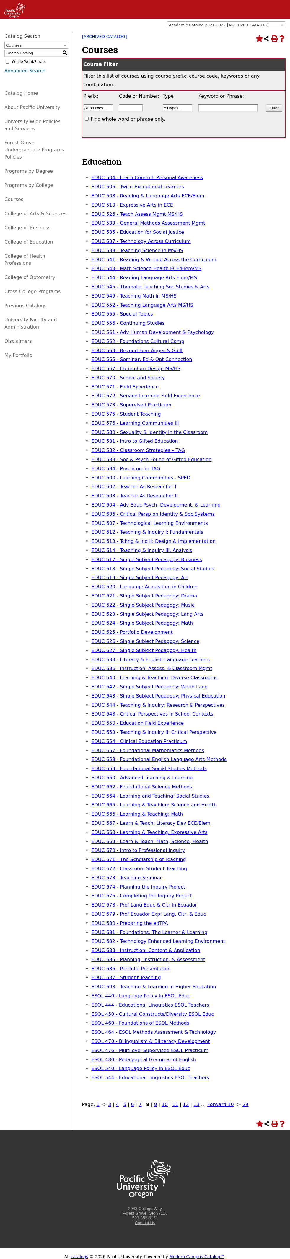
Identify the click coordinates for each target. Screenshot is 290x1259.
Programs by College (28, 185)
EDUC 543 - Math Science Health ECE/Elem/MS (146, 268)
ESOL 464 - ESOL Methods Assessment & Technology (153, 1032)
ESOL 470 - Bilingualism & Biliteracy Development (150, 1041)
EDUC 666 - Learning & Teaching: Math (137, 814)
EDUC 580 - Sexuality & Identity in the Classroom (149, 432)
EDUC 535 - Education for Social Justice (137, 232)
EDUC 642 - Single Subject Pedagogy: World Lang (149, 687)
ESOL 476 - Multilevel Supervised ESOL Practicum (149, 1050)
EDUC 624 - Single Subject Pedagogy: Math (142, 623)
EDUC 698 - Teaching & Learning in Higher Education (153, 986)
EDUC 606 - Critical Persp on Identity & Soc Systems (153, 514)
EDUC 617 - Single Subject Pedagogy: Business (146, 559)
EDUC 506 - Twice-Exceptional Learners (137, 187)
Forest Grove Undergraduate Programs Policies (34, 150)
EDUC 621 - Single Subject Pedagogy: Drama (144, 596)
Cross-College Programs (32, 291)
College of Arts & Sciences (35, 213)
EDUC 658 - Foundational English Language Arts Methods (159, 759)
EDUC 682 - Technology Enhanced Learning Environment (158, 941)
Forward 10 (220, 1104)
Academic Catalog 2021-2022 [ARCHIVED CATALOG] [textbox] (219, 25)
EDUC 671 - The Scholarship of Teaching (138, 859)
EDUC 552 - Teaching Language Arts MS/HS (142, 305)
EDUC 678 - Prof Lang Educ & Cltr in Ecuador (144, 905)
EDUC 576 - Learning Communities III (135, 423)
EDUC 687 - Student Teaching (126, 977)
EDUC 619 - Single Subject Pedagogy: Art (139, 577)
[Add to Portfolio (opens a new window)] (258, 38)
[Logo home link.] (145, 1203)
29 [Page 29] (245, 1104)
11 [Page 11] (175, 1104)
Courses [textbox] (14, 45)
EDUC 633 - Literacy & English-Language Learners (150, 659)
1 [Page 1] (98, 1104)
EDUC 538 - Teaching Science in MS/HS (137, 250)
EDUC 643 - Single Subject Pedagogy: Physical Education (158, 696)
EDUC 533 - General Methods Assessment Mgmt (148, 223)
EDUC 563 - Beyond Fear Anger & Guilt (137, 350)
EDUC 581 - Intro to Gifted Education (134, 441)
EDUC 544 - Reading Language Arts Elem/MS (144, 277)
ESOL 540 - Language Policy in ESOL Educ (140, 1068)
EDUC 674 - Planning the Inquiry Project (138, 887)
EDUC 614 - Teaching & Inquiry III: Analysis (141, 550)
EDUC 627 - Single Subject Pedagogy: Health (143, 650)
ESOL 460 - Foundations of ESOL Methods (140, 1023)
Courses (13, 199)
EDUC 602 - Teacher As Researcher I (133, 486)
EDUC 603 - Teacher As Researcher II (134, 496)
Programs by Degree (28, 171)
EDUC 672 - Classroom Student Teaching (139, 868)
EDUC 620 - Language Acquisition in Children (144, 587)
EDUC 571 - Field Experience (125, 387)
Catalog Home (21, 93)
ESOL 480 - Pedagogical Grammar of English (143, 1059)
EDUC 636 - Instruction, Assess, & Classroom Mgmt (151, 668)
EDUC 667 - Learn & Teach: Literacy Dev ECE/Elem (150, 823)
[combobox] (226, 24)
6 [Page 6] (132, 1104)
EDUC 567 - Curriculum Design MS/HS (135, 368)
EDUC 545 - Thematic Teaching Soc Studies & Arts (150, 287)
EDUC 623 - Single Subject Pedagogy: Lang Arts (147, 614)
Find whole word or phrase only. (128, 119)
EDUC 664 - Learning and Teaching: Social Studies (150, 796)
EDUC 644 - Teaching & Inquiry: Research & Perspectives (158, 705)
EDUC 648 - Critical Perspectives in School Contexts (152, 714)
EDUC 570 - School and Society (128, 378)
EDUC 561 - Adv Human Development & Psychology (152, 332)
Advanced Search (24, 71)
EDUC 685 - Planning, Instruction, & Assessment (148, 959)
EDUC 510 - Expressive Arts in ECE (132, 205)
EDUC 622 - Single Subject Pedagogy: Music (142, 605)
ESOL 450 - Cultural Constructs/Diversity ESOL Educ (152, 1014)
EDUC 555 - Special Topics (122, 314)
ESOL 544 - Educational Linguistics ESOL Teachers (150, 1077)
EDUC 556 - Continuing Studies (127, 323)
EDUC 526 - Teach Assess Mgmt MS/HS (137, 214)
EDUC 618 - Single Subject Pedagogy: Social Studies (152, 568)
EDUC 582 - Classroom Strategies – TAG (138, 450)
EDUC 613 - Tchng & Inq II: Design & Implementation (153, 541)
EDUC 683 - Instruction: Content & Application (145, 950)
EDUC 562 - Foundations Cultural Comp (137, 341)
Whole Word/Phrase (29, 62)
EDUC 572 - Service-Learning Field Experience (145, 396)
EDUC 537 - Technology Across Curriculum (141, 241)
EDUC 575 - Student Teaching (126, 414)
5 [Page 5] (124, 1104)
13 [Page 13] (196, 1104)
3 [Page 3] (109, 1104)
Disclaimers (18, 341)
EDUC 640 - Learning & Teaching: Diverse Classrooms (154, 677)
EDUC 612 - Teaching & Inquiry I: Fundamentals (147, 532)
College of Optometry (29, 277)
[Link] (13, 16)
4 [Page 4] (117, 1104)
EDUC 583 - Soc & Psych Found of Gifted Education (151, 459)
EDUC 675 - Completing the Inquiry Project (141, 896)
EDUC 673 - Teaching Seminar (126, 878)
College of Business (27, 228)
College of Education (28, 242)
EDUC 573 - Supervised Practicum (131, 405)
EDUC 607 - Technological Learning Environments (149, 523)
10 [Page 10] (164, 1104)
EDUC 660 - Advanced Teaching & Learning (142, 777)
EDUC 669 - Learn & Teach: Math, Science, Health (149, 841)
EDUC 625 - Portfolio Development (132, 632)
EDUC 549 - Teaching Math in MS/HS (134, 296)
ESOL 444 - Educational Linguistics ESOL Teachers (150, 1005)
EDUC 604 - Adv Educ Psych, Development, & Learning (156, 505)
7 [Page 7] (140, 1104)
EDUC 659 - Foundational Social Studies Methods (149, 768)
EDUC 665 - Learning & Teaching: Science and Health (154, 805)
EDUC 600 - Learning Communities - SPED (140, 478)
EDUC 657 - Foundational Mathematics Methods (147, 750)
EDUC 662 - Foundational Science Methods (141, 787)
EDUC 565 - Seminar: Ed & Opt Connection (141, 359)
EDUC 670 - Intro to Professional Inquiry (138, 850)
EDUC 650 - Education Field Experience (137, 723)
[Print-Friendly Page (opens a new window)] (274, 38)
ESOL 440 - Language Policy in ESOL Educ (140, 996)
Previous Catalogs (25, 305)
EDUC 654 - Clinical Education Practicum (139, 741)
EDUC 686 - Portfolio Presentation (130, 968)
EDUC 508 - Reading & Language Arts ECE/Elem (147, 196)
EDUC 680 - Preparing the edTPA (129, 923)
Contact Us (145, 1222)
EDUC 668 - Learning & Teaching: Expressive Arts (149, 832)
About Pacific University (32, 107)
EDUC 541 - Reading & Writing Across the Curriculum (153, 259)
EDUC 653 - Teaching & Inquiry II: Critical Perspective (153, 732)
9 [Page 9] (155, 1104)
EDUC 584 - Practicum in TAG (125, 468)
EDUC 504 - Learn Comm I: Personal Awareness (147, 177)
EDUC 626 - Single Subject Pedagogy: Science (145, 641)
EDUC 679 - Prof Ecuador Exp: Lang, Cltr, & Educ (148, 914)
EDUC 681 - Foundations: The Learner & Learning (149, 932)
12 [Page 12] (186, 1104)
